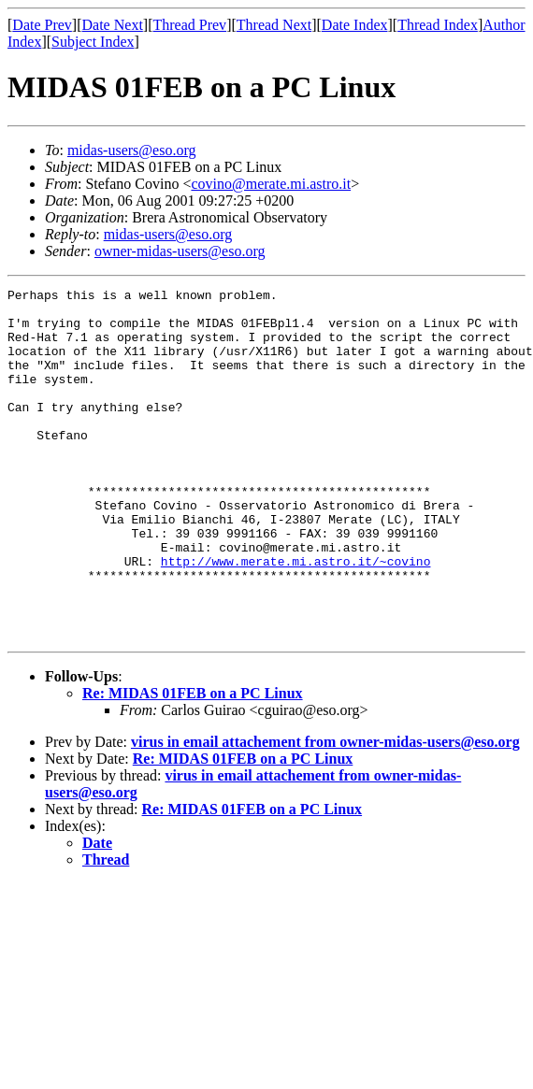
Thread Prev (189, 25)
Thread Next (274, 25)
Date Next (112, 25)
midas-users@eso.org (131, 150)
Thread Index (437, 25)
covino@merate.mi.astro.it (271, 184)
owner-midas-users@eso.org (180, 251)
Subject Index (92, 42)
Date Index (355, 25)
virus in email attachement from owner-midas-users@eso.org (325, 812)
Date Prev (42, 25)
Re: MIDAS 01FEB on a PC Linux (192, 763)
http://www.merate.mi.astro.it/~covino (296, 617)
